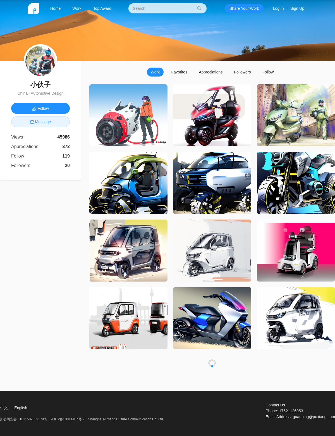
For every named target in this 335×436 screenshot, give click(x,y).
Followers (242, 72)
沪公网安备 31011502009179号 (24, 419)
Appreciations (210, 72)
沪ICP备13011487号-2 (67, 419)
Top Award (102, 8)
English (20, 408)
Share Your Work (244, 8)
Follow (268, 72)
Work (76, 8)
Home (55, 8)
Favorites (179, 72)
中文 (4, 408)
